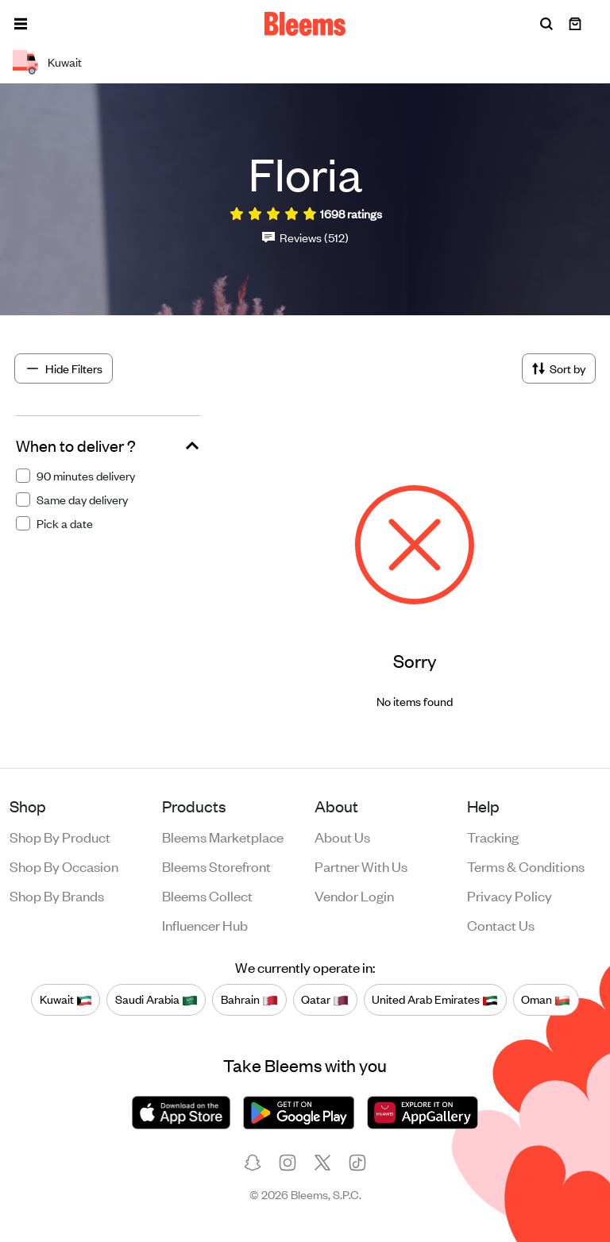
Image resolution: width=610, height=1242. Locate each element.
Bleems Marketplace (223, 836)
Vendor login (354, 894)
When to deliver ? (76, 445)
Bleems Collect (207, 894)
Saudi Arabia (156, 999)
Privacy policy (509, 894)
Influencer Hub (205, 924)
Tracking (493, 836)
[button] (21, 24)
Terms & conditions (526, 865)
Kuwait (66, 999)
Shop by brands (57, 894)
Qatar (325, 999)
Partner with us (361, 865)
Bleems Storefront (216, 865)
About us (342, 836)
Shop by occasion (64, 865)
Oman (545, 999)
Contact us (501, 924)
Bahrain (249, 999)
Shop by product (60, 836)
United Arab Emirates (435, 999)
